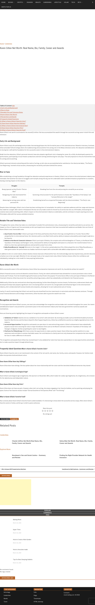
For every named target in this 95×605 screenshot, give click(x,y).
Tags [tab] (47, 514)
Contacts (66, 593)
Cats (35, 592)
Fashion (30, 2)
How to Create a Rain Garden (22, 539)
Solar (66, 2)
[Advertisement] (47, 28)
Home (3, 2)
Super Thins (17, 529)
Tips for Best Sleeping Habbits (22, 559)
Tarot (5, 602)
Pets (79, 2)
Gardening (47, 2)
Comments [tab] (48, 512)
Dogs (35, 595)
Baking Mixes (17, 519)
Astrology (7, 592)
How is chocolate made (20, 549)
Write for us (6, 7)
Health (38, 2)
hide (13, 106)
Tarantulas (37, 598)
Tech (73, 2)
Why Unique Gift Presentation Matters (13, 469)
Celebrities (8, 44)
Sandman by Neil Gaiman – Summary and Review (78, 469)
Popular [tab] (47, 510)
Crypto (20, 2)
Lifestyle (57, 2)
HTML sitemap (38, 602)
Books (10, 2)
